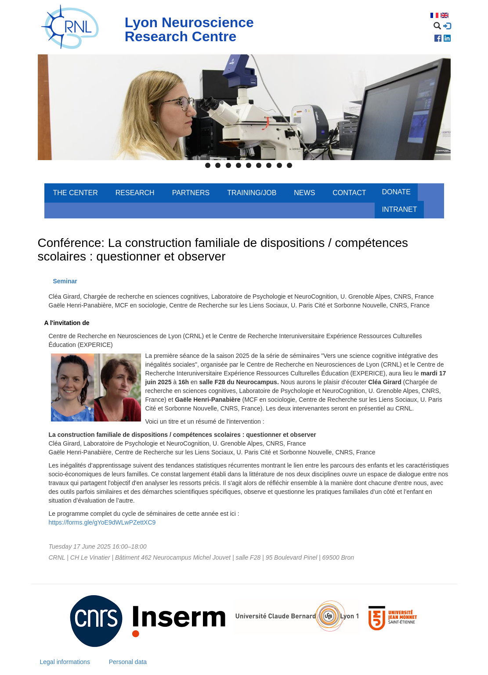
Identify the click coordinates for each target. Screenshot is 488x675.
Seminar (65, 281)
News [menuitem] (304, 192)
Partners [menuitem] (191, 192)
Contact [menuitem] (349, 192)
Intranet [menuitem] (399, 209)
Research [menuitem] (135, 192)
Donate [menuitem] (396, 192)
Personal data (128, 661)
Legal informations (65, 661)
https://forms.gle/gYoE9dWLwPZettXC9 (102, 522)
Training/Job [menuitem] (251, 192)
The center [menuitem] (75, 192)
